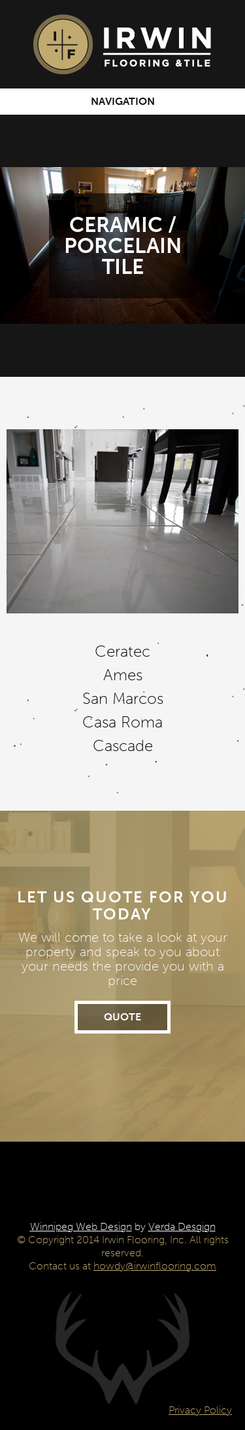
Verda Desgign (182, 1226)
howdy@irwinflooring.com (154, 1266)
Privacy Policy (200, 1410)
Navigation (123, 101)
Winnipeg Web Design (81, 1226)
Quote (122, 1017)
